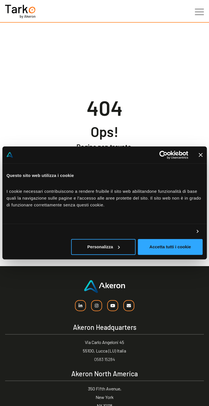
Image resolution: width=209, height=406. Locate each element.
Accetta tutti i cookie (170, 246)
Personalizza (103, 246)
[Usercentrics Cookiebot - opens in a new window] (163, 155)
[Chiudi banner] (200, 155)
